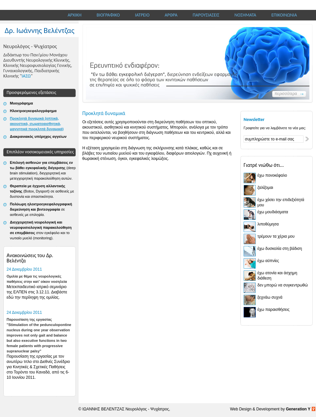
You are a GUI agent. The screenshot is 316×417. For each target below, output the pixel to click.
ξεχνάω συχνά (269, 297)
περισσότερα (286, 93)
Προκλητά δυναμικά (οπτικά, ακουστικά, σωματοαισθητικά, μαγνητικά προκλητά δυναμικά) (37, 123)
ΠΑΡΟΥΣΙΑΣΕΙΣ (206, 15)
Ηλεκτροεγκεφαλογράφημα (33, 111)
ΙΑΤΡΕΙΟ (142, 15)
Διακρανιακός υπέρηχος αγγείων (38, 136)
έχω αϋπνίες (268, 260)
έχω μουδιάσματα (272, 212)
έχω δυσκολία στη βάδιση (279, 248)
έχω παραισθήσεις (273, 309)
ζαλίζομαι (265, 187)
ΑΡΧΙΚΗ (75, 15)
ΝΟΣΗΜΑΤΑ (245, 15)
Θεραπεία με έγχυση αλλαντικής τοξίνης (42, 191)
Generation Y (298, 409)
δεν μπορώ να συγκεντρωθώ (282, 285)
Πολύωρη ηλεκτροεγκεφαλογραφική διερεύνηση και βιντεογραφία (41, 209)
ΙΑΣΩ (26, 76)
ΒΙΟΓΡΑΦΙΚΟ (108, 15)
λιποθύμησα (268, 224)
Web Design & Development (255, 409)
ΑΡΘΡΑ (171, 15)
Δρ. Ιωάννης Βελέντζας (39, 30)
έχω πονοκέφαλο (272, 175)
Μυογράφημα (21, 103)
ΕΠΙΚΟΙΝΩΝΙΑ (284, 15)
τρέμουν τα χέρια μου (276, 236)
